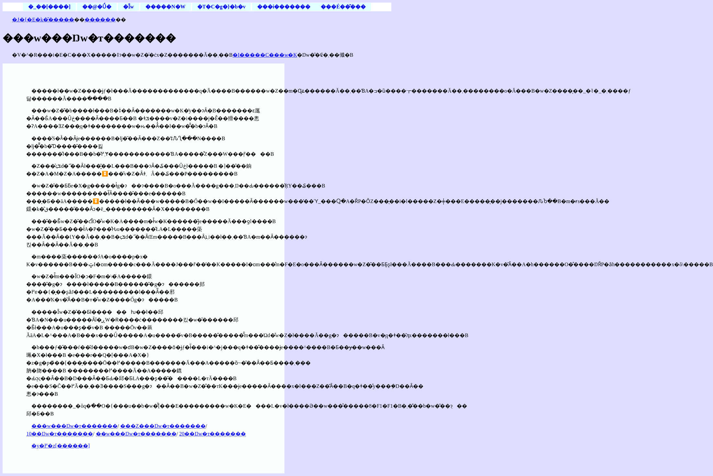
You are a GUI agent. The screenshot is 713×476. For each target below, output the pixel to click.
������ (100, 19)
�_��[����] (49, 7)
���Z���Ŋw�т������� (163, 426)
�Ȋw (128, 7)
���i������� (283, 7)
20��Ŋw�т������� (212, 433)
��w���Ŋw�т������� (136, 433)
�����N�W (165, 7)
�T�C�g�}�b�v (221, 7)
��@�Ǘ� (97, 7)
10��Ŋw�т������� (59, 433)
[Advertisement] (337, 103)
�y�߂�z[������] (60, 445)
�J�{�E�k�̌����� (43, 19)
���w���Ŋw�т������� (74, 426)
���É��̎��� (343, 7)
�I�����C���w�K (265, 55)
